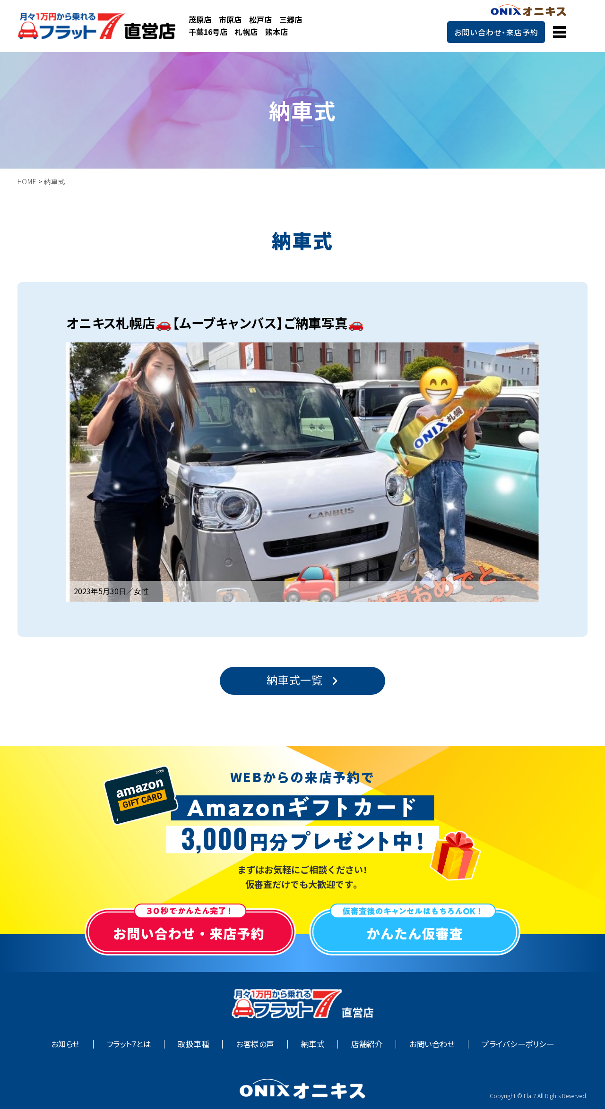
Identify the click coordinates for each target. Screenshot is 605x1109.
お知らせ (65, 1044)
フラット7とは (129, 1044)
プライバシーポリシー (518, 1044)
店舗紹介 (366, 1044)
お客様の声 (255, 1044)
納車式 (312, 1044)
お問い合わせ (432, 1044)
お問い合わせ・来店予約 (496, 32)
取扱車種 (193, 1044)
